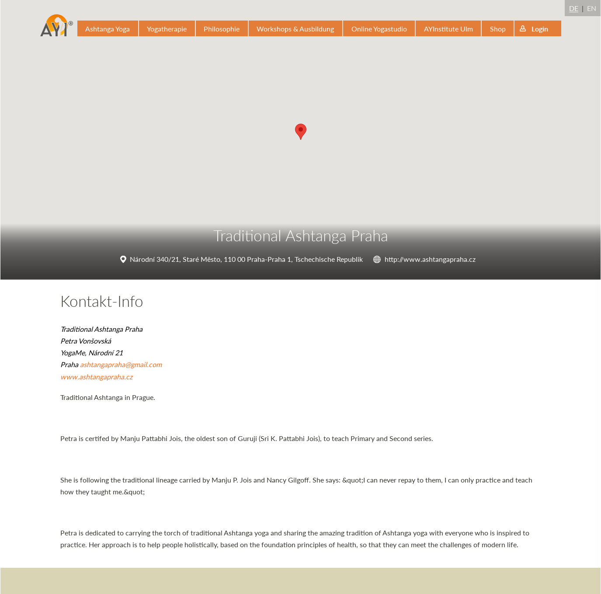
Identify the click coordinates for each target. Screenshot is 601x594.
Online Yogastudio (379, 28)
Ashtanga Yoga (107, 28)
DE (573, 8)
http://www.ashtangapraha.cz (430, 259)
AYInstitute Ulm (448, 28)
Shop (498, 28)
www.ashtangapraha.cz (96, 376)
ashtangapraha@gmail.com (121, 364)
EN (591, 8)
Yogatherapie (167, 28)
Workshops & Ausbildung (295, 28)
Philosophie (222, 28)
